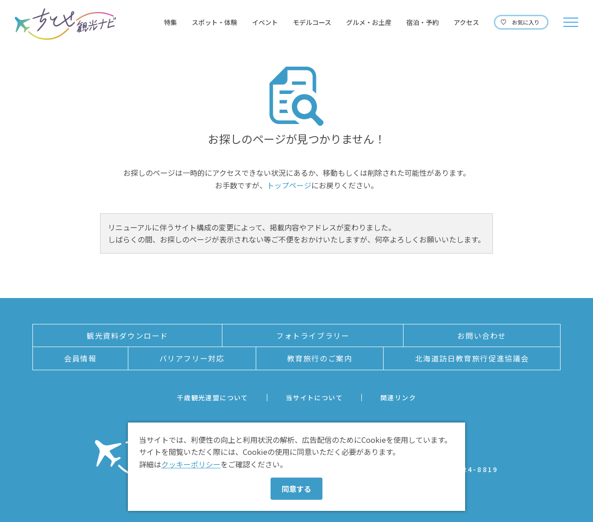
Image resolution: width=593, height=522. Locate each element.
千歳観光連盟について (212, 397)
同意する (296, 488)
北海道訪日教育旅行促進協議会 (472, 358)
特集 (170, 22)
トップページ (289, 185)
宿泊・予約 (422, 22)
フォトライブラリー (312, 335)
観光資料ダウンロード (127, 335)
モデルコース (312, 22)
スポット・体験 (214, 22)
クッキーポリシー (191, 464)
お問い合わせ (481, 335)
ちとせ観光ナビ (65, 24)
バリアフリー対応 (192, 358)
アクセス (466, 22)
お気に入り (526, 22)
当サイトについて (314, 397)
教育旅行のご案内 (320, 358)
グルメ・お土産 (368, 22)
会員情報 (80, 358)
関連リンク (398, 397)
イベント (265, 22)
